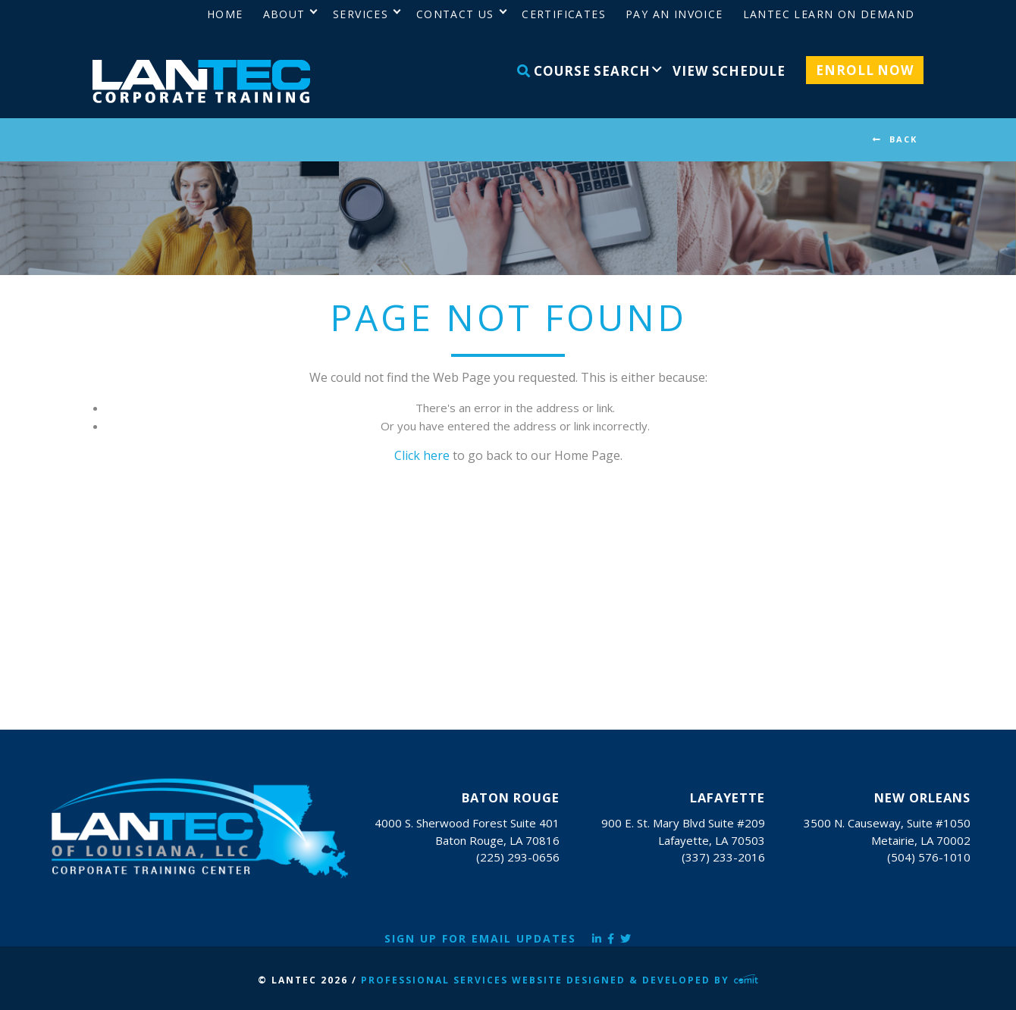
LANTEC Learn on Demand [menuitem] (829, 14)
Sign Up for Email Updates (480, 938)
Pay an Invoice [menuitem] (674, 14)
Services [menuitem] (360, 14)
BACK (903, 139)
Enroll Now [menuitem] (865, 70)
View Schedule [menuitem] (729, 71)
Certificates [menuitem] (564, 14)
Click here (422, 455)
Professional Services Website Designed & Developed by (559, 980)
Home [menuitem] (225, 14)
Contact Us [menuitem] (455, 14)
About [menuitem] (284, 14)
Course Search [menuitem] (584, 71)
